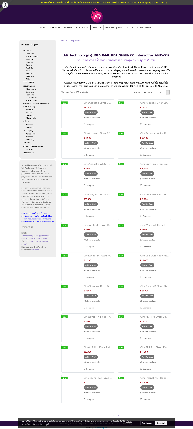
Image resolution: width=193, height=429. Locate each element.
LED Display (28, 130)
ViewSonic (30, 76)
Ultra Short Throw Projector (136, 67)
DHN (28, 79)
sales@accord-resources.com (34, 238)
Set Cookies (147, 423)
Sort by (137, 92)
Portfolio (68, 27)
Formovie (30, 53)
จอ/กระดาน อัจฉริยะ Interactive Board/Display (36, 105)
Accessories (28, 152)
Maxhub (29, 109)
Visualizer (27, 142)
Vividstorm (31, 89)
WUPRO (29, 67)
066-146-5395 (136, 86)
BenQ (28, 70)
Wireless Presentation (33, 146)
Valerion (29, 59)
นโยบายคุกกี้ (44, 424)
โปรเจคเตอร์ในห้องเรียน (72, 70)
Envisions (30, 92)
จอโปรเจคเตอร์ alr (95, 67)
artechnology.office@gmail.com (35, 235)
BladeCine (30, 73)
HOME (43, 27)
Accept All (161, 423)
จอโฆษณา (27, 121)
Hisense (29, 62)
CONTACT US (82, 27)
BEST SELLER (28, 82)
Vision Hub (31, 118)
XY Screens (31, 97)
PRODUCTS (55, 27)
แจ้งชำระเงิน (35, 250)
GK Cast (30, 149)
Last (119, 415)
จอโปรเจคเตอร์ (29, 86)
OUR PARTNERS (144, 27)
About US (97, 27)
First (114, 415)
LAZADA (129, 27)
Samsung (30, 115)
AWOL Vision (32, 56)
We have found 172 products (74, 92)
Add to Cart (90, 112)
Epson (29, 65)
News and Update (113, 27)
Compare (90, 124)
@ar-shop (163, 86)
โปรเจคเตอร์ (27, 50)
